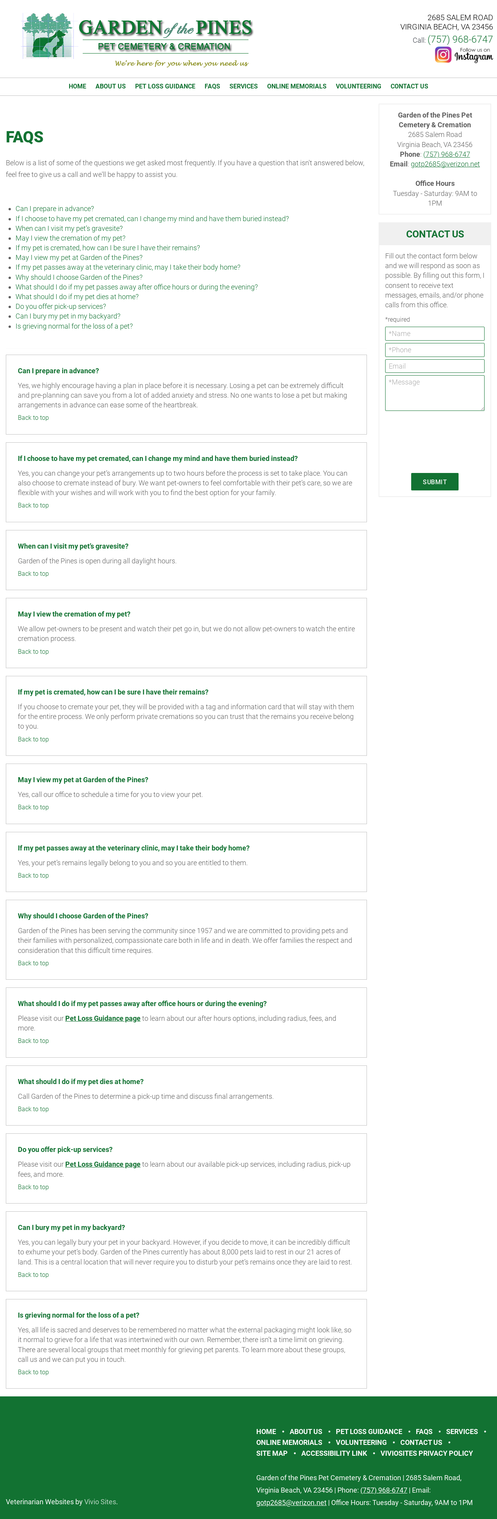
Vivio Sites (100, 1502)
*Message (435, 393)
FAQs (212, 86)
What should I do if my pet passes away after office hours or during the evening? (137, 287)
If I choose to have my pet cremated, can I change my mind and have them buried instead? (152, 219)
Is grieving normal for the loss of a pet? (74, 326)
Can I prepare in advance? (55, 208)
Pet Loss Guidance (165, 86)
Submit (435, 482)
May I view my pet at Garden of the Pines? (79, 257)
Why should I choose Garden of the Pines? (79, 277)
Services (243, 86)
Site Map (272, 1453)
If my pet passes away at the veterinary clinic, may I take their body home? (128, 267)
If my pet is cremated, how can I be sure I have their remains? (108, 248)
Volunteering (358, 86)
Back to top (33, 417)
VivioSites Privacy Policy (427, 1453)
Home (77, 86)
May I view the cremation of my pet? (70, 238)
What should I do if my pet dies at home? (77, 297)
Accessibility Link (334, 1453)
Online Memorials (297, 86)
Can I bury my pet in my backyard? (68, 316)
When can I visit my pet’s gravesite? (69, 228)
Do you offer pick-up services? (61, 306)
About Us (111, 86)
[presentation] (417, 441)
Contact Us (409, 86)
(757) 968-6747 (460, 39)
